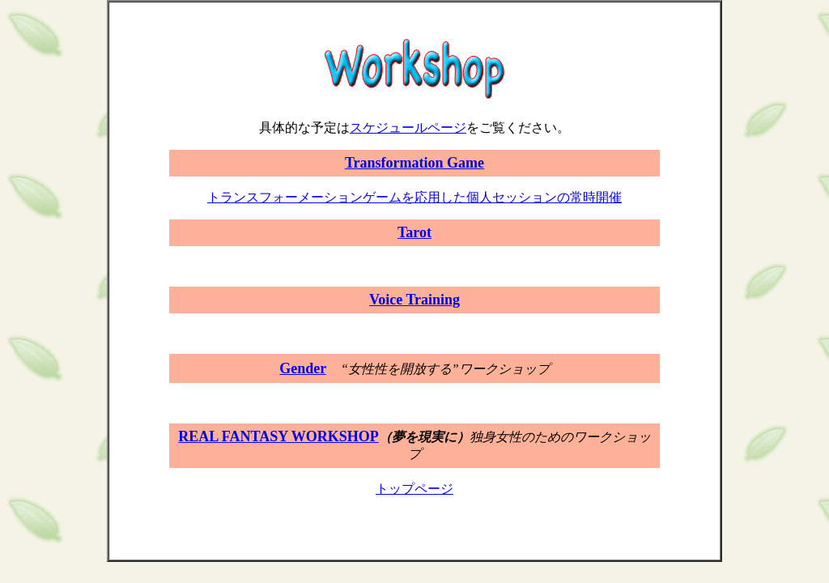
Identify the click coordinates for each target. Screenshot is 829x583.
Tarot (414, 232)
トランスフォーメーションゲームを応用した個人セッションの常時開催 (414, 197)
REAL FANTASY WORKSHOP (278, 436)
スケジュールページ (408, 127)
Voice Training (414, 300)
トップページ (414, 489)
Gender (302, 368)
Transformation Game (414, 163)
